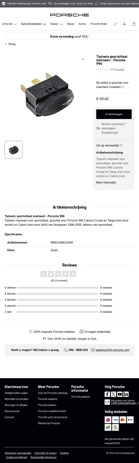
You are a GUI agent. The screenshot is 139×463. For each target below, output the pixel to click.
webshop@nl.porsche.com (112, 349)
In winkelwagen (114, 114)
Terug (11, 44)
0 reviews (119, 69)
